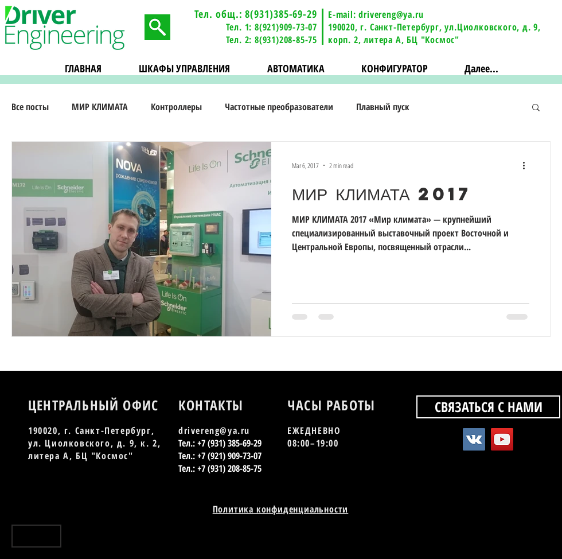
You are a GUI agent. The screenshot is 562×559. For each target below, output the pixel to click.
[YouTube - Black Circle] (523, 540)
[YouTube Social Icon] (502, 439)
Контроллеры (176, 106)
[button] (184, 68)
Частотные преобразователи (279, 106)
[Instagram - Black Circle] (543, 540)
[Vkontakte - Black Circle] (503, 540)
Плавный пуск (382, 106)
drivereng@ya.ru (390, 14)
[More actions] (527, 165)
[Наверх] (36, 536)
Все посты (30, 106)
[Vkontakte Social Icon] (474, 439)
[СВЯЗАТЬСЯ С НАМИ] (488, 406)
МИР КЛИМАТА (100, 106)
